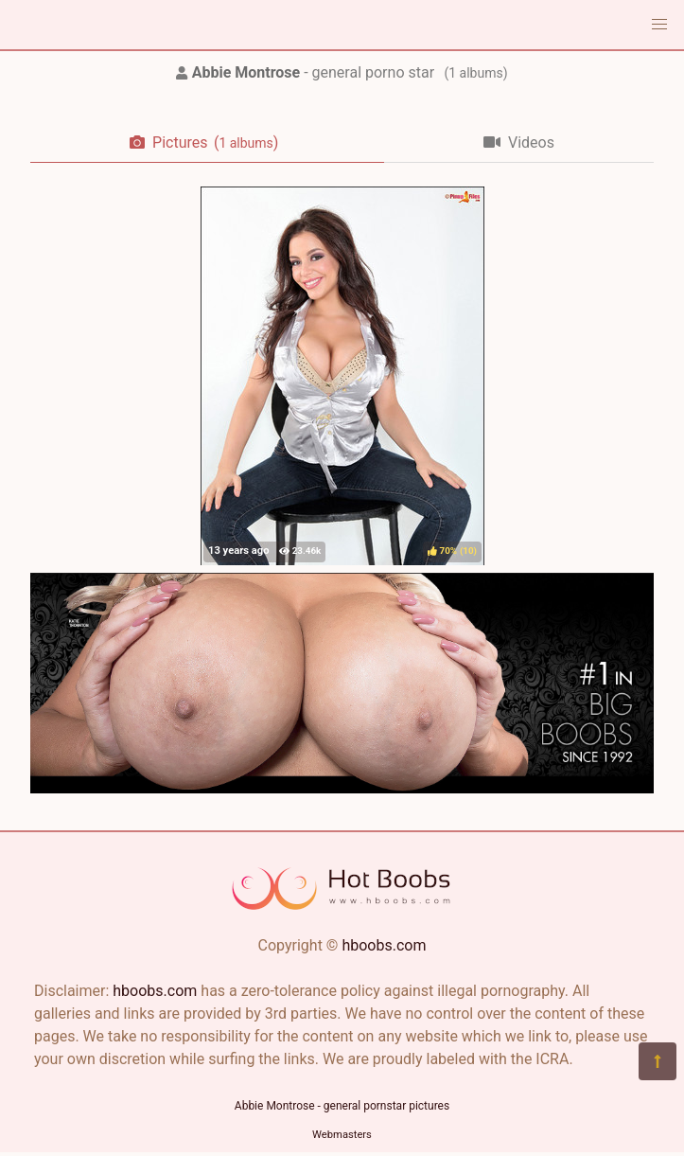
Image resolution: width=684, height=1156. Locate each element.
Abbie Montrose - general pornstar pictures (342, 1105)
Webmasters (342, 1135)
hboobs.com (384, 945)
